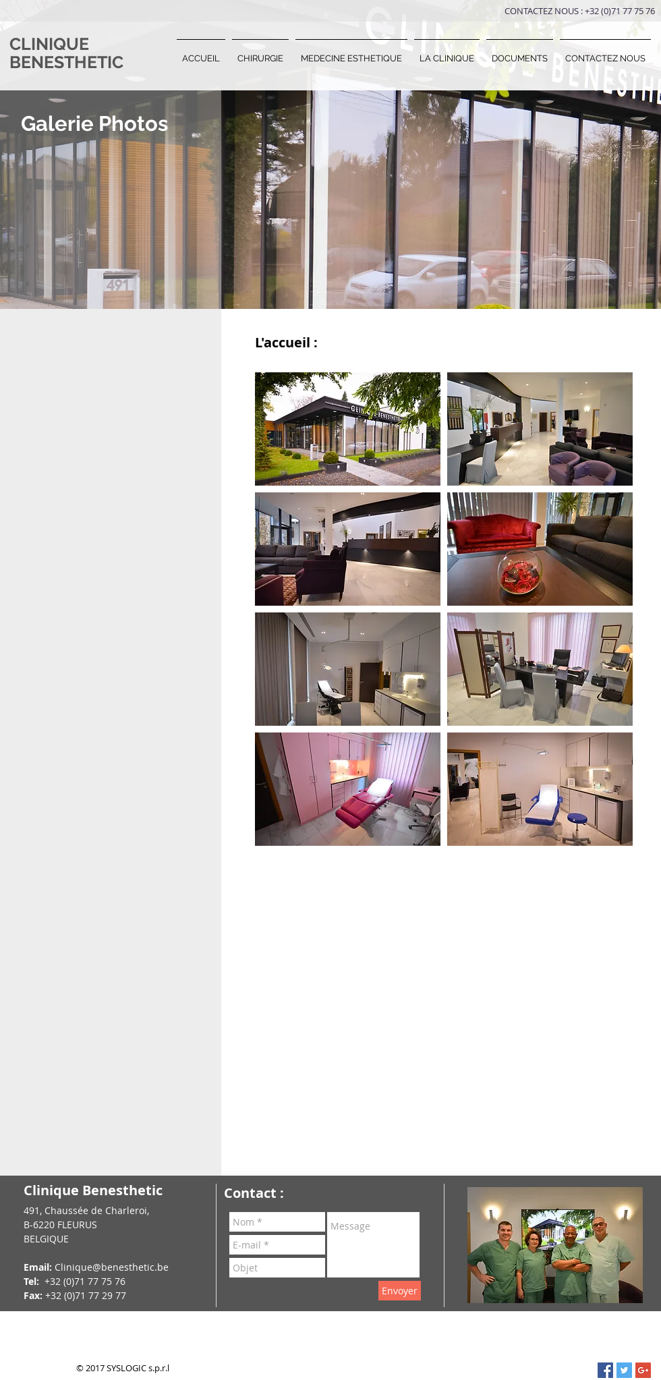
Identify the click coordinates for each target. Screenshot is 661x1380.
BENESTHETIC (66, 62)
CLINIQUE (49, 44)
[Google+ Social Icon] (643, 1370)
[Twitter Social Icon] (624, 1370)
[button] (260, 52)
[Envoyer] (399, 1290)
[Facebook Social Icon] (605, 1370)
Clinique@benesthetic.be (112, 1267)
